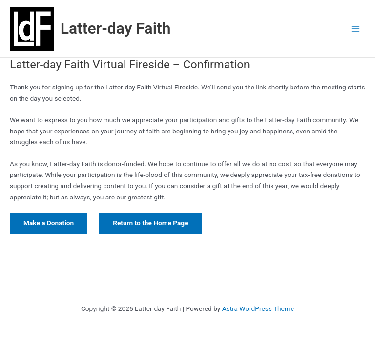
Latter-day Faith (116, 28)
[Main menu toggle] (356, 29)
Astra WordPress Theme (258, 308)
